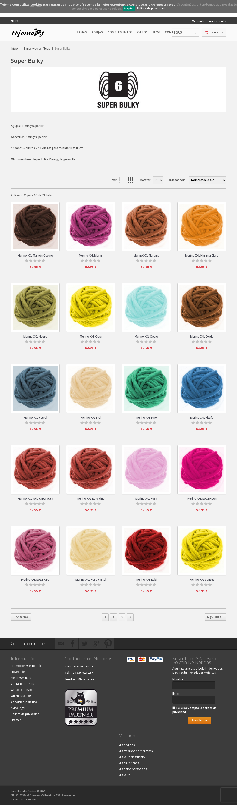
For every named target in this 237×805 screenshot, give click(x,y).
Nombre (177, 679)
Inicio (14, 48)
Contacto (173, 32)
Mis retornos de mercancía (136, 751)
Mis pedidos (126, 745)
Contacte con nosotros (26, 684)
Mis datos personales (132, 769)
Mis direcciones (128, 763)
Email (175, 693)
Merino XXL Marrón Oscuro (35, 255)
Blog (156, 32)
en (12, 21)
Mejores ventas (21, 678)
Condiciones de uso (24, 702)
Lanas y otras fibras (37, 48)
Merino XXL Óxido (202, 336)
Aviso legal (18, 708)
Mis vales (124, 775)
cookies (36, 4)
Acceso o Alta (217, 21)
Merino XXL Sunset (202, 580)
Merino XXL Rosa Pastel (90, 580)
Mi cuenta (198, 21)
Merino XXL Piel (91, 418)
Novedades (18, 672)
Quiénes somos (21, 696)
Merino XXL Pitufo (202, 418)
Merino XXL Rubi (146, 580)
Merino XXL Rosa (146, 499)
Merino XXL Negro (35, 336)
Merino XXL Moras (91, 255)
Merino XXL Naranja (146, 255)
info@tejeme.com (84, 679)
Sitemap (16, 720)
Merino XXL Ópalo (146, 336)
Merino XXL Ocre (91, 336)
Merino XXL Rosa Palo (35, 580)
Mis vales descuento (131, 757)
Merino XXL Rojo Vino (91, 499)
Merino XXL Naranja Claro (201, 255)
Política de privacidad (151, 8)
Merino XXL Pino (146, 418)
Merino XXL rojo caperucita (35, 499)
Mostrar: (145, 180)
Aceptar (129, 8)
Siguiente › (215, 617)
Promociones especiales (27, 666)
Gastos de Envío (21, 690)
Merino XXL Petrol (35, 418)
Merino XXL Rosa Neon (202, 499)
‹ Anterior (20, 617)
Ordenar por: (176, 180)
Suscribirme (199, 720)
